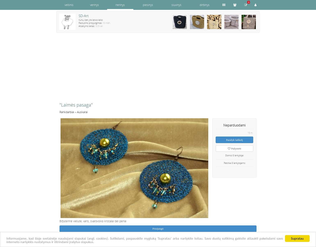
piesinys (148, 5)
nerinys (120, 5)
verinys (94, 5)
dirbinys (205, 5)
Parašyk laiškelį (234, 140)
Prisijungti (158, 228)
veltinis (69, 5)
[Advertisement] (158, 69)
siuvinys (176, 5)
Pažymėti (234, 148)
